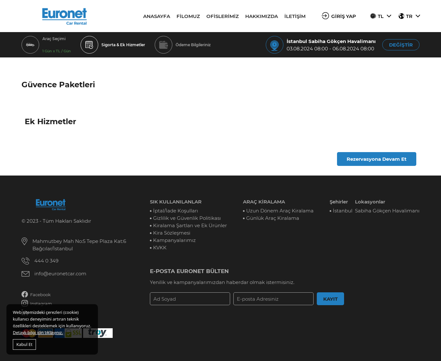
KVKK (160, 248)
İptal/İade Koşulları (175, 211)
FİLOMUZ (188, 16)
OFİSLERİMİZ (222, 16)
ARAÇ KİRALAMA (264, 202)
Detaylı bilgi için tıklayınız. (38, 332)
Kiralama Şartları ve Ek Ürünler (190, 225)
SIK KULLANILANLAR (176, 202)
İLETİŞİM (295, 16)
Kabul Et (24, 344)
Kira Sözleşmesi (171, 233)
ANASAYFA (156, 16)
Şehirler (339, 202)
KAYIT (330, 299)
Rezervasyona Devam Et (377, 159)
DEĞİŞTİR (401, 45)
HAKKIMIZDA (261, 16)
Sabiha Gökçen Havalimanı (387, 211)
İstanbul (342, 211)
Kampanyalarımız (174, 240)
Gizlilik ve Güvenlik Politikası (187, 218)
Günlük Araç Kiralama (272, 218)
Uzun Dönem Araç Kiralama (280, 211)
